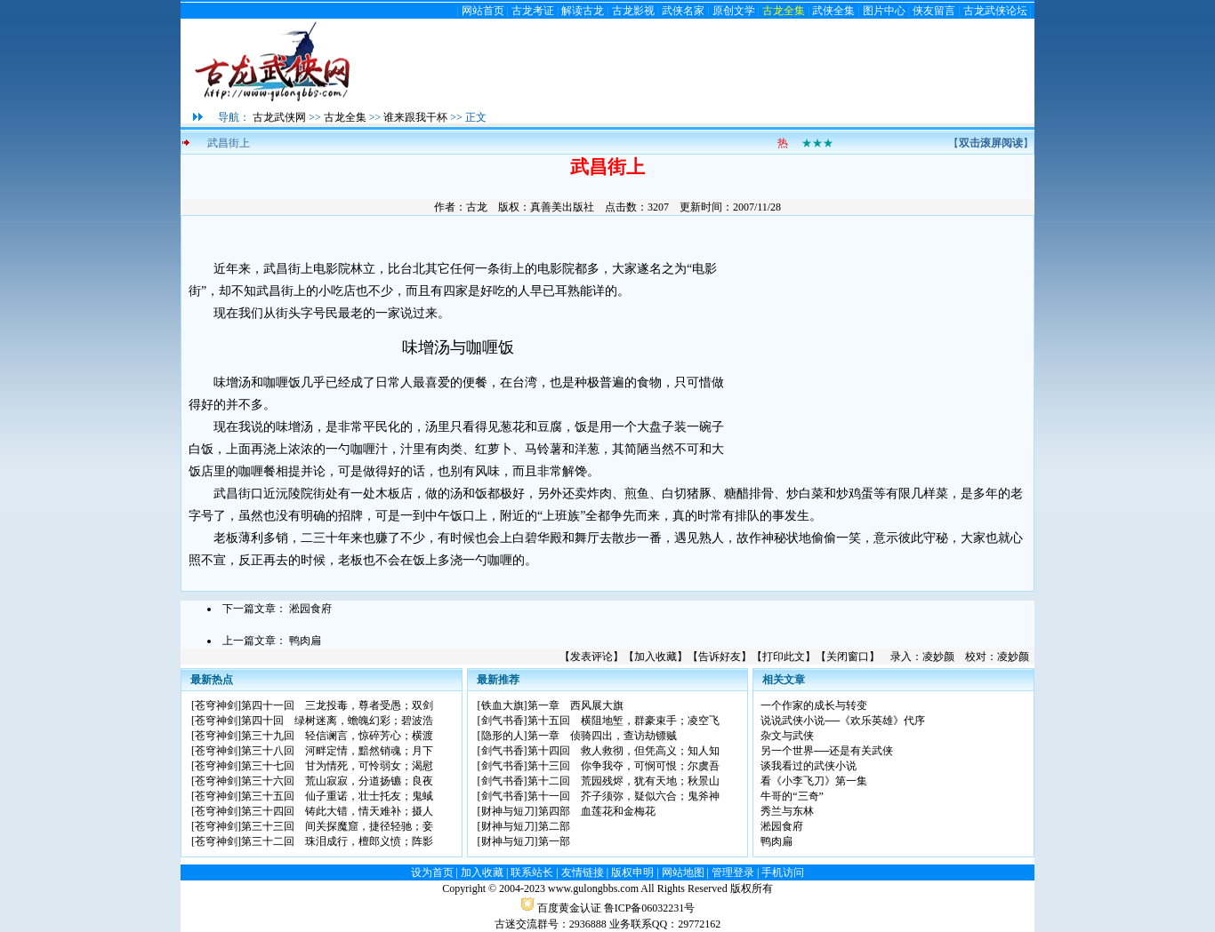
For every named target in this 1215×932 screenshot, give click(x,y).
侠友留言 (934, 10)
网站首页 (483, 10)
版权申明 (632, 872)
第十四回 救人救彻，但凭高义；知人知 (623, 751)
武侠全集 (833, 10)
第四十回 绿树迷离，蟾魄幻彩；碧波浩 (337, 720)
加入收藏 (655, 656)
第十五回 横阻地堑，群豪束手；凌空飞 (623, 720)
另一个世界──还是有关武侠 (826, 751)
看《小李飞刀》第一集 (813, 781)
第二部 (554, 826)
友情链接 (582, 872)
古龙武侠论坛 (995, 10)
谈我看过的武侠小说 (808, 766)
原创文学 (733, 10)
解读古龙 (582, 10)
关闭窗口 (847, 656)
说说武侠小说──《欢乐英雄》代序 (842, 720)
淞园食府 (310, 608)
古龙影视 (633, 10)
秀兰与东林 (787, 811)
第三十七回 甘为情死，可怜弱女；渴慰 (337, 766)
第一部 (554, 841)
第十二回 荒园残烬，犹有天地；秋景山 (623, 781)
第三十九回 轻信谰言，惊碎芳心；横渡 (337, 735)
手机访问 (782, 872)
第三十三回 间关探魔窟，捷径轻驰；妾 (337, 826)
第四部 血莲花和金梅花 (597, 811)
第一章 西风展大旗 (575, 705)
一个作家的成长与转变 (813, 705)
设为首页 (432, 872)
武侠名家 (683, 10)
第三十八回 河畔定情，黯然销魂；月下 (337, 751)
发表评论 (591, 656)
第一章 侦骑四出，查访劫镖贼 (602, 735)
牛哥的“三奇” (792, 796)
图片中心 (884, 10)
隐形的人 (502, 735)
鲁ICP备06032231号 (650, 908)
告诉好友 (719, 656)
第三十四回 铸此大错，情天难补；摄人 (337, 811)
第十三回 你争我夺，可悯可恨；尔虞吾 (623, 766)
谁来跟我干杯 (415, 117)
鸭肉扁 (305, 640)
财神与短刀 (508, 811)
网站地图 (683, 872)
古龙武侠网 (279, 117)
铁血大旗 (502, 705)
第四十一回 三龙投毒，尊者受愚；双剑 (337, 705)
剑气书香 (502, 720)
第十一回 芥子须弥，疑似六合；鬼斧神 (623, 796)
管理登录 (733, 872)
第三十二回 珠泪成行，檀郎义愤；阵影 (337, 841)
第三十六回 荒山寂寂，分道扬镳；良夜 (337, 781)
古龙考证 (532, 10)
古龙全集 (783, 10)
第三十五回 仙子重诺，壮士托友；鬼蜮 (337, 796)
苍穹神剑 (216, 705)
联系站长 (532, 872)
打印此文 (783, 656)
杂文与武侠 (787, 735)
